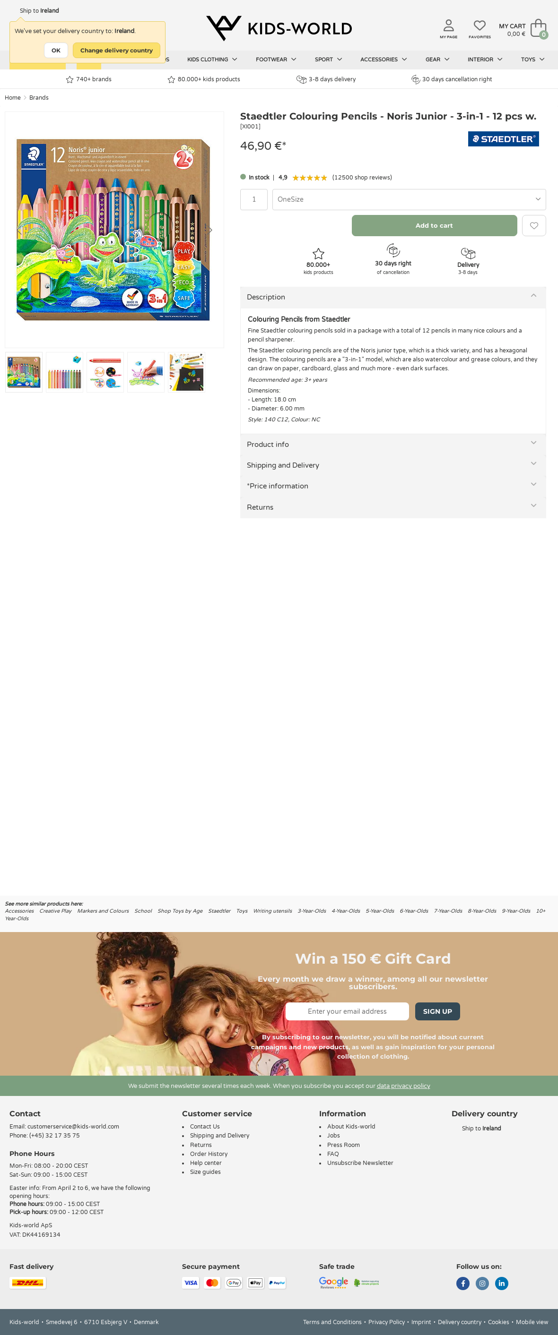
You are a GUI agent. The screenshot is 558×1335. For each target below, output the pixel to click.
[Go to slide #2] (64, 372)
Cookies (498, 1322)
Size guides (205, 1172)
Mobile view (532, 1322)
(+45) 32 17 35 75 (54, 1135)
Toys (533, 59)
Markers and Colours (103, 911)
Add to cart (434, 225)
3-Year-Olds (311, 911)
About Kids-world (351, 1126)
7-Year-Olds (448, 911)
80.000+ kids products (203, 79)
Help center (206, 1163)
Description (266, 297)
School (143, 911)
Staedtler (219, 911)
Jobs (333, 1135)
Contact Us (205, 1126)
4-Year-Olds (345, 911)
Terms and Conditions (332, 1322)
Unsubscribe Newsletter (360, 1163)
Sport (328, 59)
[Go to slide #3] (105, 372)
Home (13, 97)
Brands (39, 97)
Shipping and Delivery (283, 465)
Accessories (383, 59)
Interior (485, 59)
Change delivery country (116, 50)
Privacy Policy (386, 1322)
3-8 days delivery (326, 80)
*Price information (277, 486)
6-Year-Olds (414, 911)
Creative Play (55, 911)
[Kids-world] (279, 29)
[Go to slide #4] (146, 372)
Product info (268, 444)
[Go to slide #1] (24, 372)
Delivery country (459, 1322)
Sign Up (437, 1011)
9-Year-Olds (516, 911)
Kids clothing (212, 59)
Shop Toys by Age (179, 911)
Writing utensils (272, 911)
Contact (25, 1113)
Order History (208, 1154)
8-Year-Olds (482, 911)
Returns (260, 507)
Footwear (276, 59)
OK (56, 50)
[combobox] (409, 199)
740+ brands (89, 79)
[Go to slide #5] (186, 372)
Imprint (421, 1322)
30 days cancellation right (451, 79)
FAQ (333, 1154)
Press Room (343, 1145)
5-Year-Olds (380, 911)
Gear (438, 59)
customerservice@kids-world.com (73, 1126)
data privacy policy (403, 1086)
